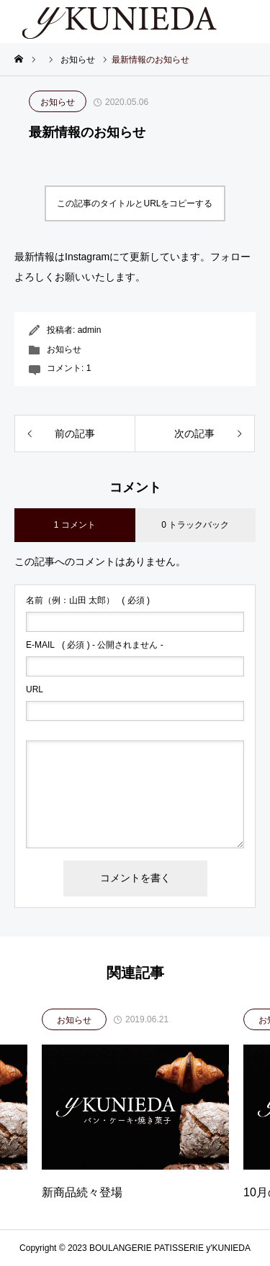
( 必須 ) (88, 600)
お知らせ (57, 102)
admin (90, 330)
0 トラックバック (195, 525)
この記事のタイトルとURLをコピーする (134, 203)
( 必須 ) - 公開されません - (94, 645)
